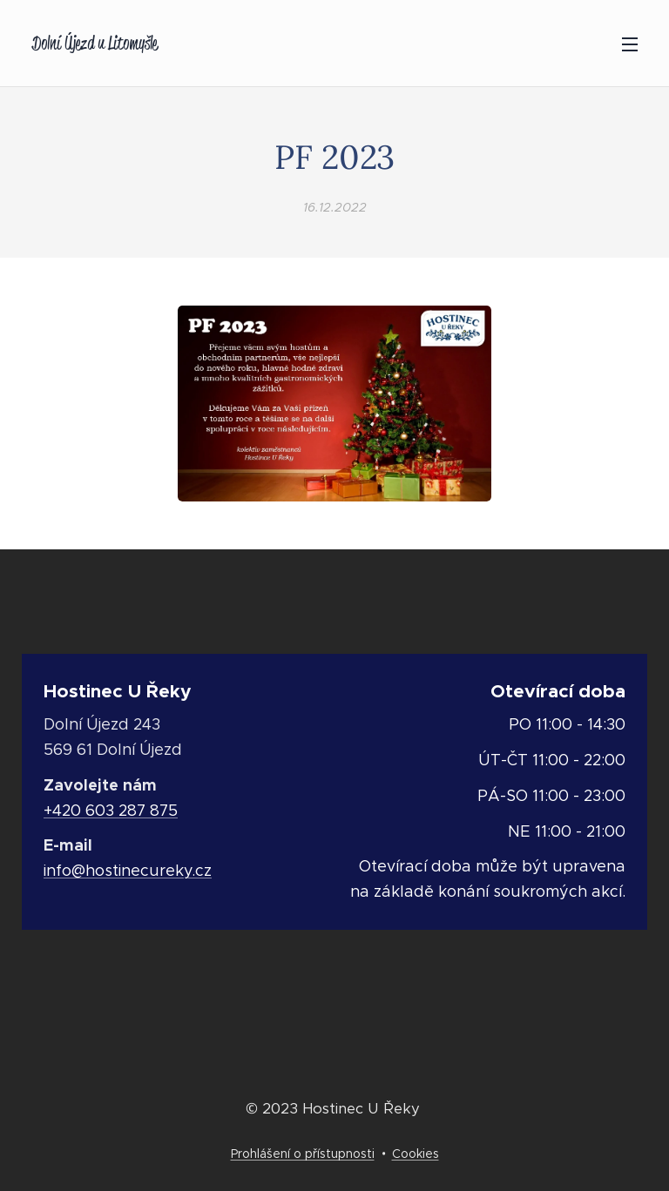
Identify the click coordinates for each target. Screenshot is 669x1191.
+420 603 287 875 (111, 810)
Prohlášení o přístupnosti (303, 1153)
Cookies (415, 1153)
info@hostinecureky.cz (128, 870)
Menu (630, 44)
